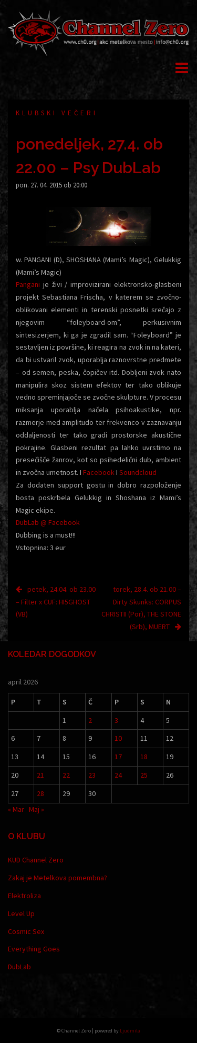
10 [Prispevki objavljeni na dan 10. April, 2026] (118, 738)
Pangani (28, 284)
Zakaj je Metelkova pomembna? (57, 877)
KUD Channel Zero (36, 860)
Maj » (36, 809)
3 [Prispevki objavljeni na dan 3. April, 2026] (116, 720)
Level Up (21, 913)
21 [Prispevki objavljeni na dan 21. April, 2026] (40, 775)
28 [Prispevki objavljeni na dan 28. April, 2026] (40, 793)
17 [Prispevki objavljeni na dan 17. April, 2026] (118, 756)
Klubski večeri (57, 112)
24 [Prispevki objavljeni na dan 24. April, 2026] (118, 775)
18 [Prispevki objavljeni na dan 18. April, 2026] (144, 756)
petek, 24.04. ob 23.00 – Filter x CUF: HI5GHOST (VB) (56, 601)
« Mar (16, 809)
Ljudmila (130, 1030)
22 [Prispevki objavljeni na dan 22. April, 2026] (66, 775)
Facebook (99, 472)
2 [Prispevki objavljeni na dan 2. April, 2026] (90, 720)
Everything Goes (34, 948)
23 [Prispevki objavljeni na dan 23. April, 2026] (92, 775)
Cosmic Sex (26, 931)
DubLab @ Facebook (48, 522)
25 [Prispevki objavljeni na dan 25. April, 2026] (144, 775)
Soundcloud (138, 472)
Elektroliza (24, 895)
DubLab (19, 966)
